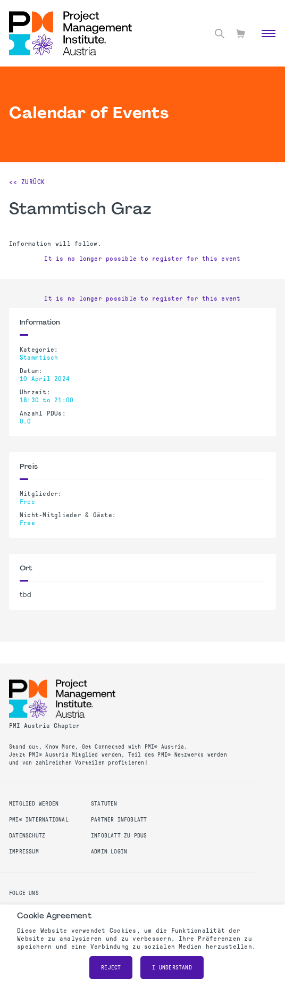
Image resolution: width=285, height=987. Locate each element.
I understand (172, 968)
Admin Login (109, 852)
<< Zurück (27, 182)
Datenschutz (27, 836)
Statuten (104, 804)
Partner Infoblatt (119, 820)
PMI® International (39, 820)
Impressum (24, 852)
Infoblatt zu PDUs (119, 836)
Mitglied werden (33, 804)
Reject (111, 968)
